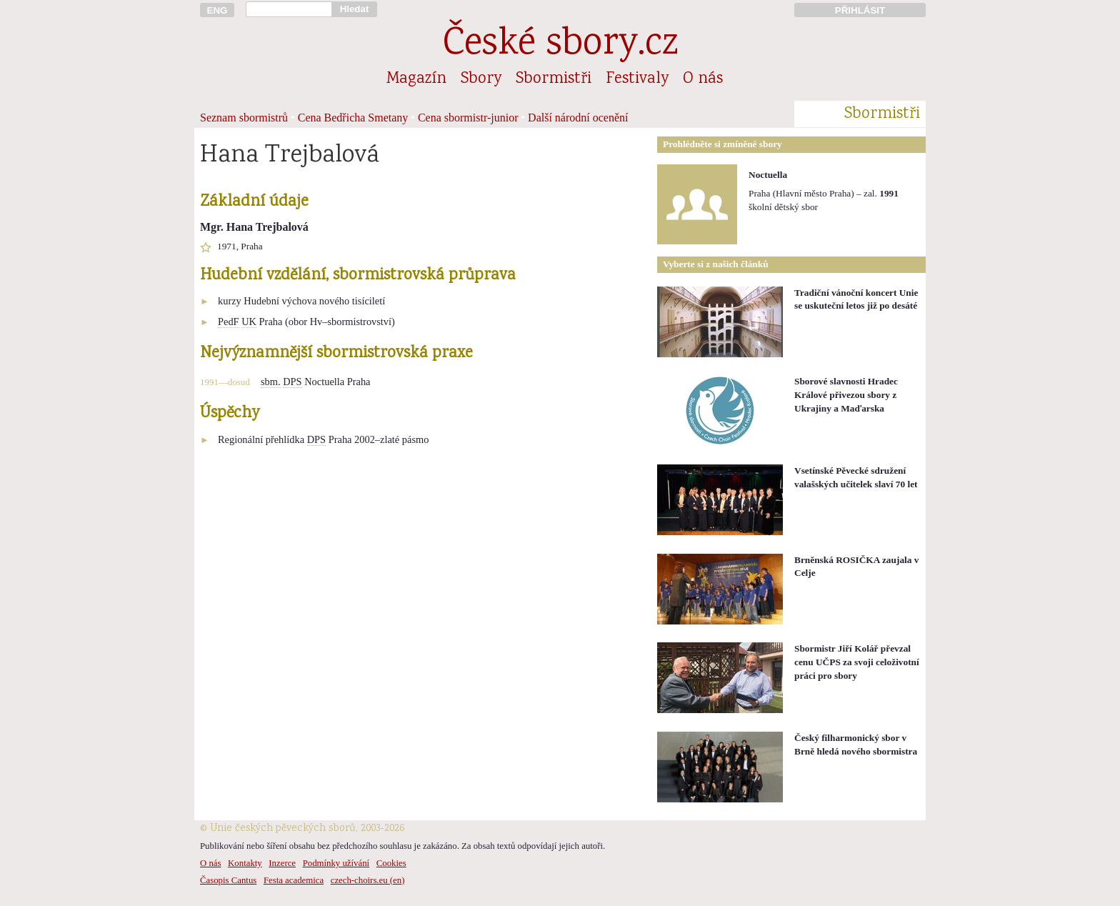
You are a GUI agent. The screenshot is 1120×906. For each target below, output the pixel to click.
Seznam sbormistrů (244, 117)
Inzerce (282, 863)
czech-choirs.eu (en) (368, 880)
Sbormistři (553, 79)
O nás (703, 79)
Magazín (416, 79)
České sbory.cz (560, 45)
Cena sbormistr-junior (468, 117)
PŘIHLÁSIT (860, 10)
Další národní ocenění (578, 117)
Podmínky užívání (336, 863)
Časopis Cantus (228, 880)
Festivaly (637, 79)
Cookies (391, 863)
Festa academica (294, 880)
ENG (217, 10)
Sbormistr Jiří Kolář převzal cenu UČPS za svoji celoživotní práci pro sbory (856, 661)
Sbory (481, 79)
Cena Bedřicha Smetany (353, 117)
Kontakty (245, 863)
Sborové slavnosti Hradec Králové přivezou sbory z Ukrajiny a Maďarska (846, 394)
